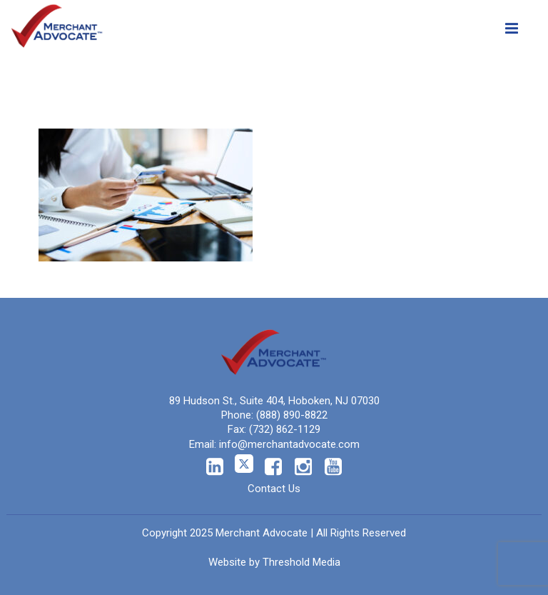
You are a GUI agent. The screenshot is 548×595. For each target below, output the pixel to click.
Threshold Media (301, 562)
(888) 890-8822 (292, 415)
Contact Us (274, 488)
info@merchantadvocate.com (289, 444)
